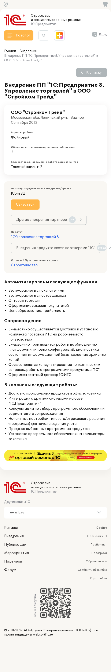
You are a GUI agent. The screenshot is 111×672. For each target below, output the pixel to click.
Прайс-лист (98, 533)
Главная (10, 51)
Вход (103, 34)
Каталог (11, 516)
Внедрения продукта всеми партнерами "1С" (58, 248)
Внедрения (28, 51)
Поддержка (99, 541)
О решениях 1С (97, 525)
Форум (10, 558)
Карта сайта (98, 567)
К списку (94, 72)
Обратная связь (96, 550)
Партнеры (13, 550)
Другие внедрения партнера (46, 219)
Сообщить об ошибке (92, 558)
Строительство (24, 265)
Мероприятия (16, 542)
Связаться (25, 204)
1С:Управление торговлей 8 (35, 237)
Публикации (15, 533)
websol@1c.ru (43, 623)
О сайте (101, 516)
